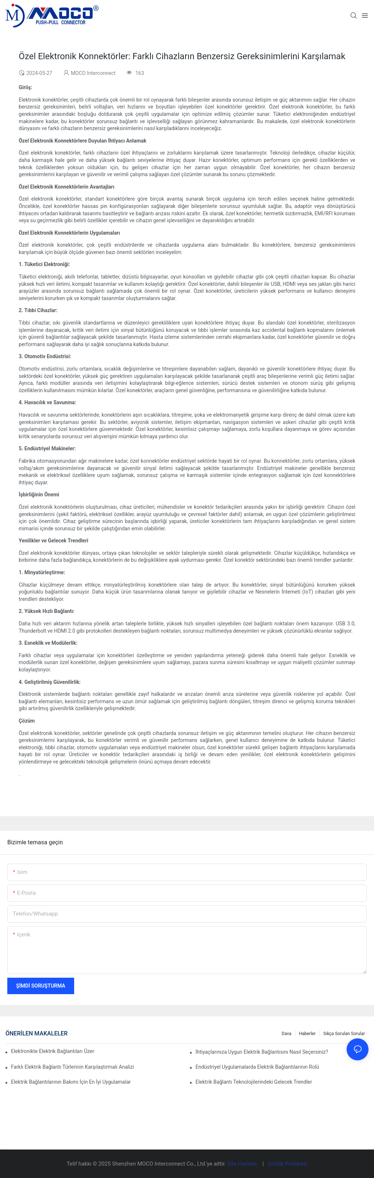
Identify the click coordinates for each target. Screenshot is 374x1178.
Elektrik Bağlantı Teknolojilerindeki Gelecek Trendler (253, 1082)
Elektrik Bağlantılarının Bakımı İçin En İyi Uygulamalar (71, 1082)
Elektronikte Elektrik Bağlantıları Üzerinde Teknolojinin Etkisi (53, 1051)
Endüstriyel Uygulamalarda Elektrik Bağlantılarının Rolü (257, 1067)
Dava (286, 1033)
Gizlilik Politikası (287, 1163)
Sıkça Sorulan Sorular (344, 1033)
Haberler (307, 1033)
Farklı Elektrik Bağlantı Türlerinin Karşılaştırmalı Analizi (72, 1067)
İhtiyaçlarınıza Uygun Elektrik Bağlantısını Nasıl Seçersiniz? (261, 1052)
